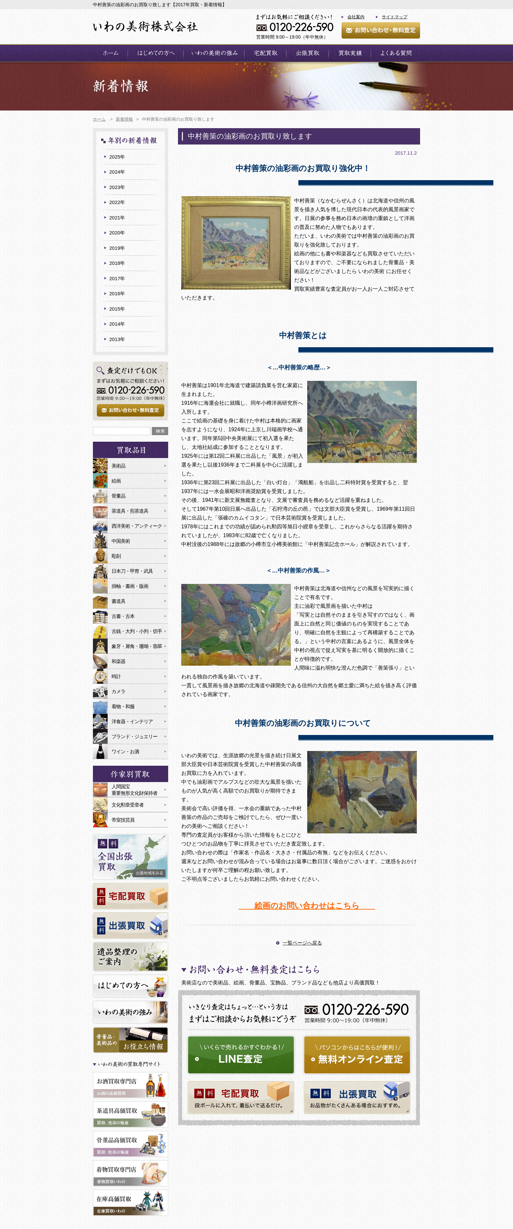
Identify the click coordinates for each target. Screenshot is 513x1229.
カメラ (118, 691)
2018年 (117, 263)
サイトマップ (394, 16)
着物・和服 (123, 706)
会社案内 (355, 16)
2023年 (117, 187)
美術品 (118, 466)
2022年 (117, 202)
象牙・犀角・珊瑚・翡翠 (137, 646)
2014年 (117, 324)
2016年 (117, 293)
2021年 (117, 217)
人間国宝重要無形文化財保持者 (134, 790)
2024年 (117, 172)
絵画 (116, 481)
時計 (116, 676)
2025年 (117, 157)
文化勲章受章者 (128, 805)
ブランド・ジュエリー (134, 736)
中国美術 (121, 541)
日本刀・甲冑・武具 (132, 571)
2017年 (117, 278)
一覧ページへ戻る (302, 943)
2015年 (117, 309)
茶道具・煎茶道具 (130, 511)
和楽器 (118, 661)
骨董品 (118, 496)
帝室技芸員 (123, 820)
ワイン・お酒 (125, 751)
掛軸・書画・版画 (130, 586)
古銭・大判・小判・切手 (137, 631)
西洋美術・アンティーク (137, 526)
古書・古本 (123, 616)
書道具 (118, 601)
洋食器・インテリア (132, 721)
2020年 (117, 232)
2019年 (117, 248)
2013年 (117, 339)
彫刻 (116, 556)
